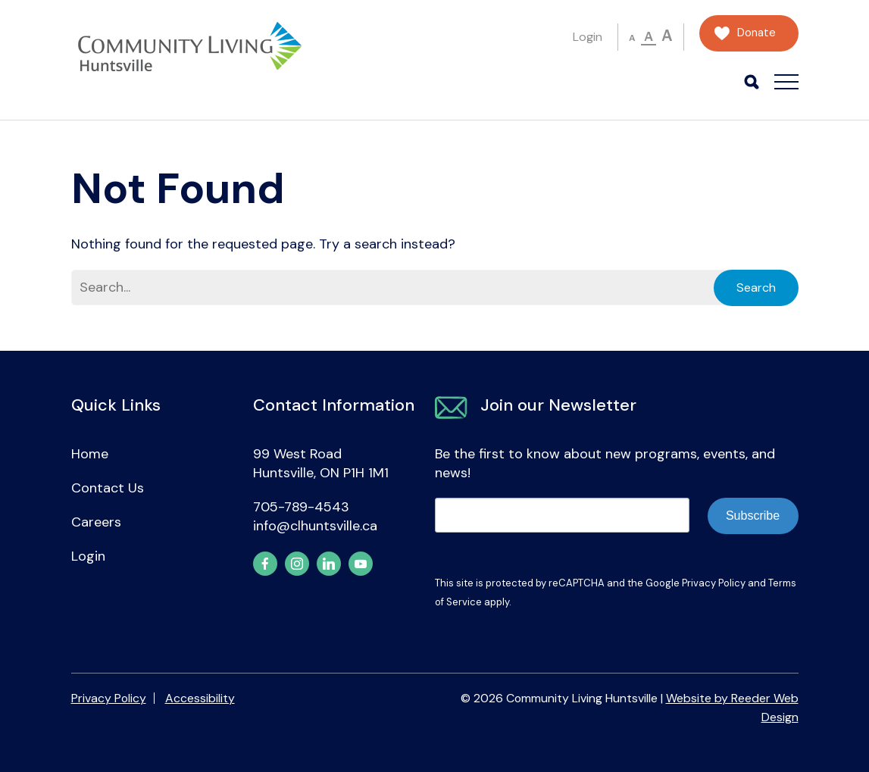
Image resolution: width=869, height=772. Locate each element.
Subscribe (753, 515)
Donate (756, 33)
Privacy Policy (714, 583)
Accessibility (200, 698)
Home (89, 454)
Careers (96, 522)
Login (587, 37)
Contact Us (107, 488)
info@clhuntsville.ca (315, 526)
